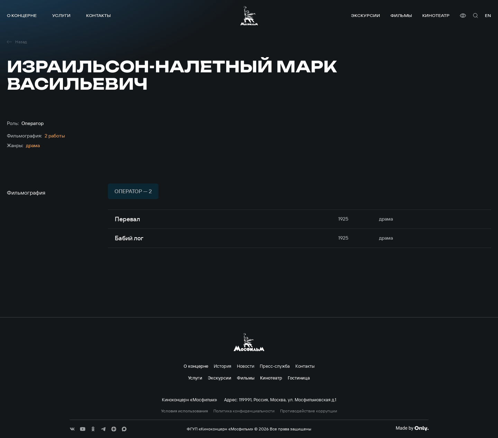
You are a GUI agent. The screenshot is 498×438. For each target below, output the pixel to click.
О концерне (22, 15)
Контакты (98, 15)
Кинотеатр (436, 15)
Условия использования (184, 411)
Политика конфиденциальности (244, 411)
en (488, 15)
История (222, 366)
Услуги (61, 15)
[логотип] (249, 15)
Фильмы (401, 15)
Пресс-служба (275, 366)
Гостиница (299, 378)
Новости (245, 366)
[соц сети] (72, 429)
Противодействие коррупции (308, 411)
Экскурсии (365, 15)
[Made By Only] (412, 428)
